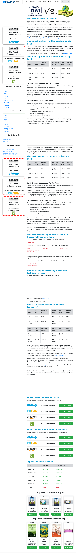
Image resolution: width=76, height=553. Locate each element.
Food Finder (56, 1)
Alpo (5, 98)
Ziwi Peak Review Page (35, 38)
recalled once (45, 298)
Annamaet (6, 102)
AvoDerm (6, 107)
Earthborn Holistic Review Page (51, 38)
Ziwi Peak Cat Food (8, 151)
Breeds (25, 1)
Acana (5, 93)
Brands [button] (18, 1)
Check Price (32, 514)
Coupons (32, 1)
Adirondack (7, 96)
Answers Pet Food (8, 104)
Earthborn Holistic (8, 139)
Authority (6, 105)
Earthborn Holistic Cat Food (10, 155)
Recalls (39, 1)
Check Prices (66, 405)
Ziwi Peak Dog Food (8, 149)
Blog (44, 1)
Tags (49, 1)
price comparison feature (46, 365)
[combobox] (65, 1)
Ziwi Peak (5, 141)
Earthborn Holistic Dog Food (10, 153)
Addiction (6, 95)
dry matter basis (67, 53)
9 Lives (5, 91)
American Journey (8, 100)
